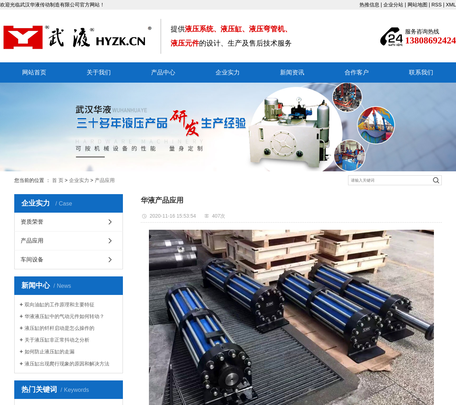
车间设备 (32, 259)
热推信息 (369, 4)
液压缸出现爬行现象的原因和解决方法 (67, 364)
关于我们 (99, 72)
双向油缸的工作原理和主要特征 (59, 304)
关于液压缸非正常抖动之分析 (57, 340)
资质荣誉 (32, 222)
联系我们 (421, 72)
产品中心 (163, 72)
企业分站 (393, 4)
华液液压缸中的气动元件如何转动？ (64, 316)
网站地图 (418, 4)
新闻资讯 (292, 72)
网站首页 (34, 72)
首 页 (57, 180)
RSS (436, 4)
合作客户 (356, 72)
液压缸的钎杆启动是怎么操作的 (59, 328)
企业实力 (228, 72)
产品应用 (105, 180)
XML (451, 4)
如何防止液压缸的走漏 (49, 351)
